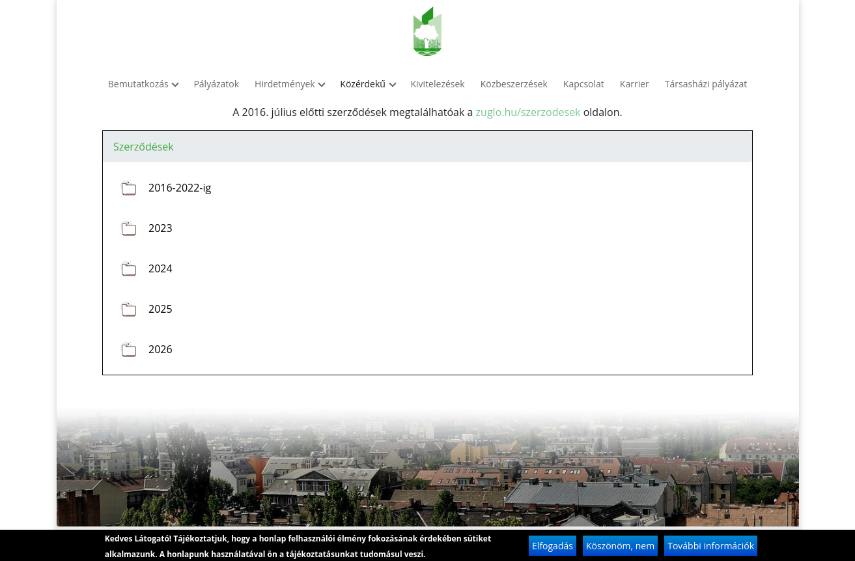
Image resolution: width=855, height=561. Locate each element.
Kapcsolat (583, 84)
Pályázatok (216, 84)
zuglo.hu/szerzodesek (528, 112)
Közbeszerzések (514, 84)
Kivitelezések (438, 84)
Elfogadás (552, 548)
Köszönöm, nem (620, 548)
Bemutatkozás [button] (143, 84)
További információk (710, 548)
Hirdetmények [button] (289, 84)
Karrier (634, 84)
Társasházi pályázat (706, 84)
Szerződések (143, 146)
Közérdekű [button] (367, 84)
